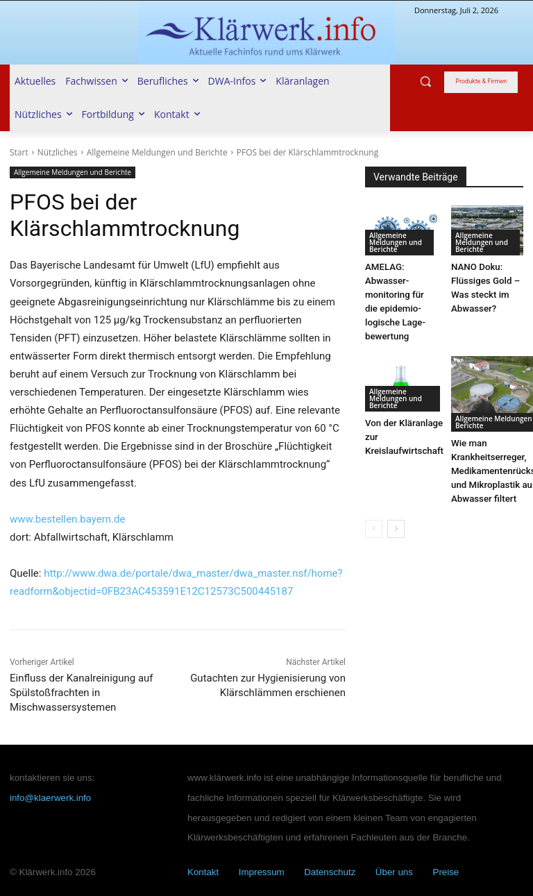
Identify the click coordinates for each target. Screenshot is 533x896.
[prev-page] (373, 514)
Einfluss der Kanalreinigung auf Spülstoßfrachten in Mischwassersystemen (81, 692)
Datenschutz (329, 872)
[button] (425, 81)
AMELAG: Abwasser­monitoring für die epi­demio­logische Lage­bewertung (401, 295)
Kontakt (203, 872)
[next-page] (396, 514)
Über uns (394, 872)
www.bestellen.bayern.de (68, 519)
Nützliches (57, 152)
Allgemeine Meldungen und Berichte (157, 152)
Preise (446, 872)
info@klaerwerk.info (50, 798)
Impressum (262, 872)
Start (19, 152)
